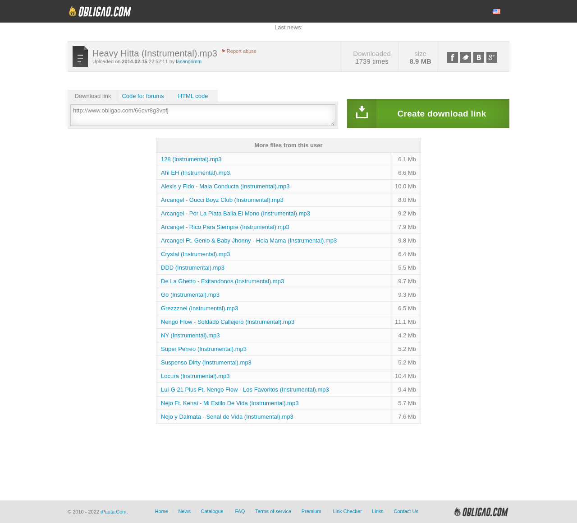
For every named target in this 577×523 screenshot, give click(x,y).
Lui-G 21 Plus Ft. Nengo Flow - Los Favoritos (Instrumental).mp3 (245, 389)
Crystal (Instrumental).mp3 (195, 254)
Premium (311, 511)
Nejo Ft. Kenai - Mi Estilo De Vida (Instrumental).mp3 (229, 403)
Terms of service (273, 511)
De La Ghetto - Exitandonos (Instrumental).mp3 (222, 281)
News (184, 511)
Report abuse (241, 51)
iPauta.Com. (114, 511)
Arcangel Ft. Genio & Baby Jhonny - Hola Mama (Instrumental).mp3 (249, 240)
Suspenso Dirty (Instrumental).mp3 (206, 362)
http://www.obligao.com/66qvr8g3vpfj (202, 115)
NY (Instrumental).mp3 (190, 335)
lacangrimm (188, 61)
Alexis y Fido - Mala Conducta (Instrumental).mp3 (225, 186)
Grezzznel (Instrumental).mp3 (199, 308)
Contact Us (406, 511)
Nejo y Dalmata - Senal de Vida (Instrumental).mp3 (227, 416)
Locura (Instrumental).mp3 (195, 376)
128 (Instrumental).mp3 (191, 159)
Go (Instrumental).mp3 (190, 294)
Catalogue (212, 511)
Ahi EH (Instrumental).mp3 (195, 172)
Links (378, 511)
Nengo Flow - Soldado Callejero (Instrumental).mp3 (227, 321)
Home (161, 511)
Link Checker (347, 511)
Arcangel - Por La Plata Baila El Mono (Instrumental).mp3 (235, 213)
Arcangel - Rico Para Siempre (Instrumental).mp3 (225, 227)
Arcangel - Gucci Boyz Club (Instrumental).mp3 (222, 199)
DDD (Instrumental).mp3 (192, 267)
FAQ (240, 511)
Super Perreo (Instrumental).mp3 (204, 349)
